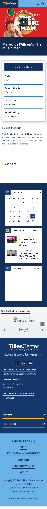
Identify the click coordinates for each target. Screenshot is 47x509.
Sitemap (31, 491)
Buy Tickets (23, 67)
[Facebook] (17, 363)
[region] (23, 208)
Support (23, 460)
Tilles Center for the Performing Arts (10, 3)
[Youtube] (30, 363)
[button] (24, 22)
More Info (11, 164)
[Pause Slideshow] (42, 324)
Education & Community (23, 453)
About (23, 472)
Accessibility (18, 491)
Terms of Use (14, 487)
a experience (23, 498)
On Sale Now (12, 116)
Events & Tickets (23, 441)
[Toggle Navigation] (38, 4)
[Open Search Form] (42, 3)
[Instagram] (23, 363)
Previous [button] (4, 330)
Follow (36, 268)
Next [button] (42, 330)
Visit (23, 447)
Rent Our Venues (23, 466)
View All (36, 231)
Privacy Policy (30, 487)
